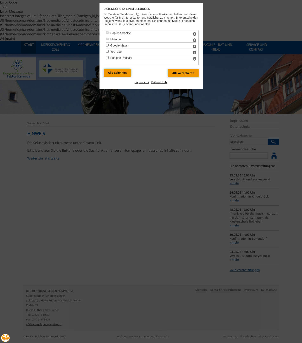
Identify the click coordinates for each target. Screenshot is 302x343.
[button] (5, 338)
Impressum (142, 82)
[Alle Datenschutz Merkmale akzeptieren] (183, 73)
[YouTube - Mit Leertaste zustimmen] (107, 51)
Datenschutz (159, 82)
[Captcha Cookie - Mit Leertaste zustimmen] (107, 32)
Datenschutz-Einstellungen (127, 9)
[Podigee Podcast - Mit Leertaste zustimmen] (107, 57)
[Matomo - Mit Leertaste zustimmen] (107, 39)
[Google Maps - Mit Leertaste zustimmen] (107, 45)
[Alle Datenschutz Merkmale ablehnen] (117, 73)
